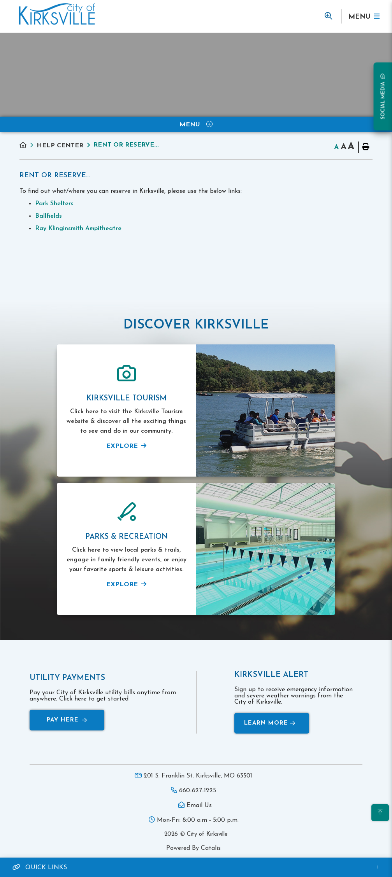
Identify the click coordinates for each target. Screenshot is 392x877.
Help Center (60, 146)
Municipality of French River (57, 14)
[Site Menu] (196, 124)
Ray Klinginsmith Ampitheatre (78, 228)
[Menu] (363, 16)
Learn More (269, 723)
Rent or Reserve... (126, 145)
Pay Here (67, 720)
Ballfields (48, 216)
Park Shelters (54, 204)
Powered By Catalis (193, 848)
